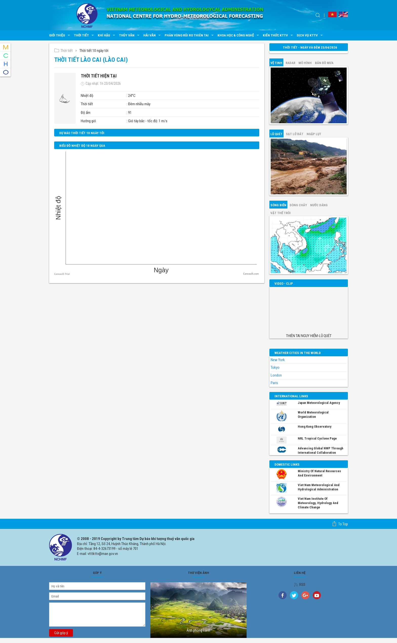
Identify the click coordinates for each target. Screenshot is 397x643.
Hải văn (152, 35)
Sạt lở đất (294, 134)
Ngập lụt (314, 134)
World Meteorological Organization (313, 414)
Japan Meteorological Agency (319, 403)
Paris (274, 383)
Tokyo (275, 367)
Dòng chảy (298, 205)
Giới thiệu (60, 35)
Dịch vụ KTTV (310, 35)
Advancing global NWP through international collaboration (320, 450)
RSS (299, 584)
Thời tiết (84, 35)
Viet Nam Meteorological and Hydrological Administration (319, 487)
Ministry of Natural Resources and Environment (319, 473)
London (276, 375)
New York (278, 360)
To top (340, 523)
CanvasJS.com (251, 273)
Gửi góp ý (61, 633)
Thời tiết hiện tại (99, 75)
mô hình (305, 63)
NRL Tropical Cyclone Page (317, 438)
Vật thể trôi (280, 213)
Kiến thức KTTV (278, 35)
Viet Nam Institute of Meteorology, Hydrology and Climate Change (318, 503)
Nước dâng (319, 205)
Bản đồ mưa (324, 63)
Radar (290, 63)
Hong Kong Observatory (314, 426)
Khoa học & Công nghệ (238, 35)
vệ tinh (276, 63)
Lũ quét (276, 134)
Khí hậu (107, 35)
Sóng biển (278, 205)
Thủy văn (130, 35)
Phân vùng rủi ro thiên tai (190, 35)
